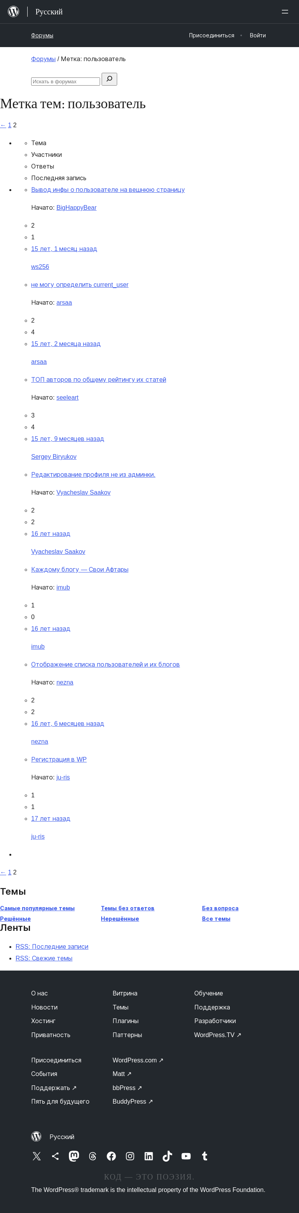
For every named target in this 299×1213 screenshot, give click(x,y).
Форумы (42, 35)
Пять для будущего (60, 1101)
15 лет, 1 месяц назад (64, 249)
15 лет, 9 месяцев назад (67, 438)
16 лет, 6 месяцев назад (67, 723)
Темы (120, 1007)
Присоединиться (56, 1060)
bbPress (127, 1088)
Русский (61, 1137)
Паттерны (127, 1035)
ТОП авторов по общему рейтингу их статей (98, 379)
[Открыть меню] (286, 11)
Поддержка (212, 1007)
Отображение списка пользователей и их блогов (105, 664)
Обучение (208, 993)
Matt (122, 1074)
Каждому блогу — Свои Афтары (79, 569)
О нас (39, 993)
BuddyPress (133, 1101)
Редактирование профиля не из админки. (93, 474)
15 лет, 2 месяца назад (66, 344)
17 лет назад (50, 818)
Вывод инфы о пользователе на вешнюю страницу (108, 189)
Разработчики (215, 1021)
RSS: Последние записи (52, 946)
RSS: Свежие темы (44, 958)
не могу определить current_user (79, 284)
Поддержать (54, 1088)
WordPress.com (138, 1060)
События (44, 1074)
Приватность (50, 1035)
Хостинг (43, 1021)
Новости (44, 1007)
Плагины (126, 1021)
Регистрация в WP (59, 759)
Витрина (125, 993)
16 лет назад (50, 533)
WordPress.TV (217, 1035)
